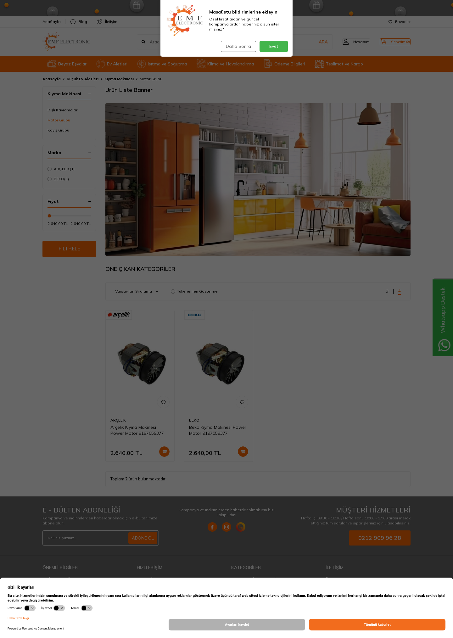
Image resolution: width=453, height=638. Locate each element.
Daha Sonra (237, 46)
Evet (273, 46)
